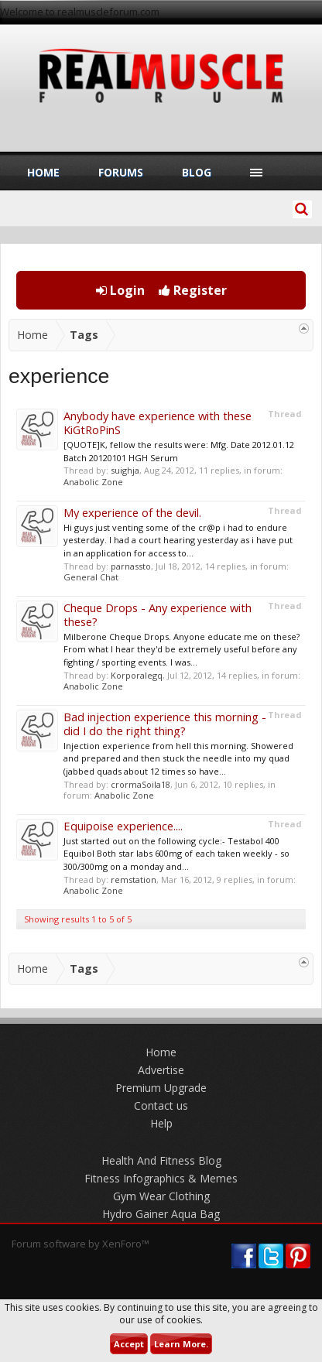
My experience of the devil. (132, 512)
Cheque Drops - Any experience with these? (157, 614)
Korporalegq (137, 675)
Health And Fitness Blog (161, 1160)
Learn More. (181, 1344)
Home (43, 172)
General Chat (90, 577)
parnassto (131, 566)
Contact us (161, 1105)
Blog (196, 172)
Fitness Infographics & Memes (161, 1178)
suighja (125, 470)
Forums (120, 172)
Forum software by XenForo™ (80, 1244)
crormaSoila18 (140, 784)
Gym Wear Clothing (161, 1196)
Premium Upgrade (161, 1087)
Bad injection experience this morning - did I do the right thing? (164, 723)
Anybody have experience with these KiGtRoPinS (157, 422)
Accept (129, 1344)
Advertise (161, 1070)
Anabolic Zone (93, 482)
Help (161, 1123)
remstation (133, 879)
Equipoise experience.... (123, 825)
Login (120, 290)
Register (193, 290)
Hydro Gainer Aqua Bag (161, 1213)
